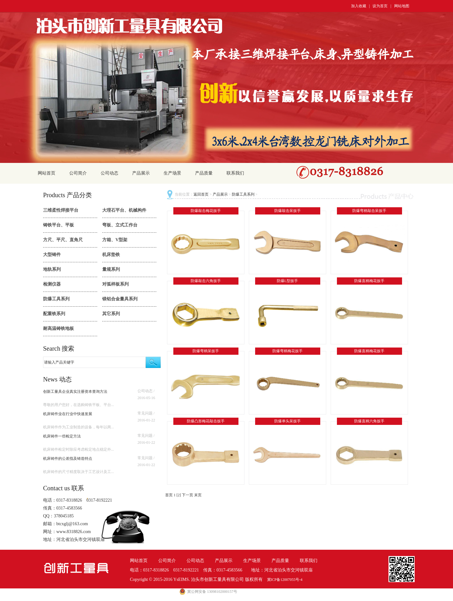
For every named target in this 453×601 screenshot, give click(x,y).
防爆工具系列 (56, 299)
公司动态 (109, 173)
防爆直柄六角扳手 (369, 421)
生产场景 (172, 173)
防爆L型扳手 (287, 281)
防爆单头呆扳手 (287, 421)
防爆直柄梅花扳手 (369, 281)
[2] (178, 495)
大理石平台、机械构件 (124, 210)
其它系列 (111, 313)
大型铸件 (52, 254)
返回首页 (201, 194)
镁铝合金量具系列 (119, 299)
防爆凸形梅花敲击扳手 (206, 421)
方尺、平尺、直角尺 (63, 239)
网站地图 (401, 6)
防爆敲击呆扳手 (287, 211)
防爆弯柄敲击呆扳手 (369, 211)
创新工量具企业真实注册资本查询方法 (75, 391)
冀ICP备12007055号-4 (285, 579)
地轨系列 (52, 269)
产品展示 (141, 173)
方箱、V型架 (114, 239)
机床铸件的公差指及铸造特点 (67, 458)
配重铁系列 (54, 313)
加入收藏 (358, 6)
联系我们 (235, 173)
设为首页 (380, 6)
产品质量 (204, 173)
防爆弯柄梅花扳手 (287, 351)
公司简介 (78, 173)
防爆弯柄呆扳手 (206, 351)
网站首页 (46, 173)
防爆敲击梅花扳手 (206, 211)
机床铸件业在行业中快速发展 (67, 414)
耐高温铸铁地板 (58, 328)
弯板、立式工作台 (119, 225)
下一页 (187, 495)
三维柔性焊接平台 (60, 210)
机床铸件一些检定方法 (62, 436)
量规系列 (111, 269)
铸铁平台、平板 (58, 225)
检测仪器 (52, 284)
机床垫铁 (111, 254)
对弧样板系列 (115, 284)
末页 (198, 495)
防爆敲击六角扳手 (206, 281)
